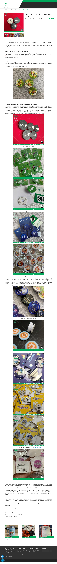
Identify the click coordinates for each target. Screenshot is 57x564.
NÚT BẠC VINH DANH (41, 539)
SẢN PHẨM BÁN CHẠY (44, 5)
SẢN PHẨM (33, 5)
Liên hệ (50, 5)
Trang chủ (27, 5)
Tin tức (37, 5)
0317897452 (10, 555)
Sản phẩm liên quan (28, 523)
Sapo (23, 561)
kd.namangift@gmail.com (13, 513)
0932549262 (23, 553)
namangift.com (9, 556)
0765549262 (35, 553)
